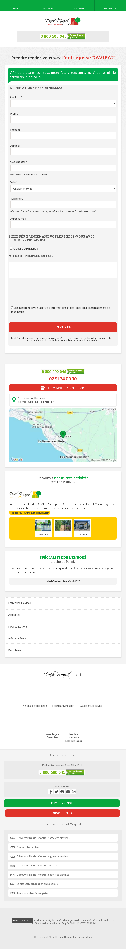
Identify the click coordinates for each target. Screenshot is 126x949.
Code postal (18, 161)
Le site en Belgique (37, 883)
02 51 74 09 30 (63, 378)
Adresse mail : (19, 218)
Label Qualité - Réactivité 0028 (63, 581)
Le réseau (36, 865)
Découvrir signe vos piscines (42, 874)
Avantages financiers (52, 725)
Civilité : (16, 97)
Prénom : (16, 129)
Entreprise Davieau (19, 602)
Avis (17, 638)
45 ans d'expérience (35, 695)
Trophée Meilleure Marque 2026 (73, 726)
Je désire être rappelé (25, 248)
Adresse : (16, 145)
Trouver (32, 893)
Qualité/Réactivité (91, 695)
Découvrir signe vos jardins (42, 856)
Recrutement (15, 650)
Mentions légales (46, 920)
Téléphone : (18, 198)
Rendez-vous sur (30, 512)
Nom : (14, 113)
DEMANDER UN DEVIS (63, 388)
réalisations (17, 626)
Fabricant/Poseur (63, 695)
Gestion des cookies (46, 923)
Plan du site (107, 920)
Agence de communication (82, 920)
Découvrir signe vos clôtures (43, 837)
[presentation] (63, 295)
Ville (14, 182)
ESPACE (61, 803)
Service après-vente (22, 920)
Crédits (63, 920)
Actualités (14, 614)
